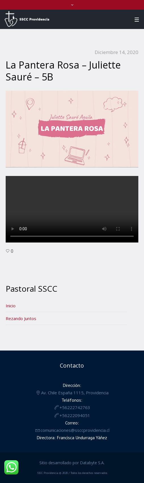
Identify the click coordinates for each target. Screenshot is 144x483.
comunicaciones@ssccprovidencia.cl (75, 430)
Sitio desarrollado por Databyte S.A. (72, 462)
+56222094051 (75, 415)
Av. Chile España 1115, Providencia (75, 392)
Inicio (11, 305)
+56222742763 (75, 407)
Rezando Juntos (21, 318)
